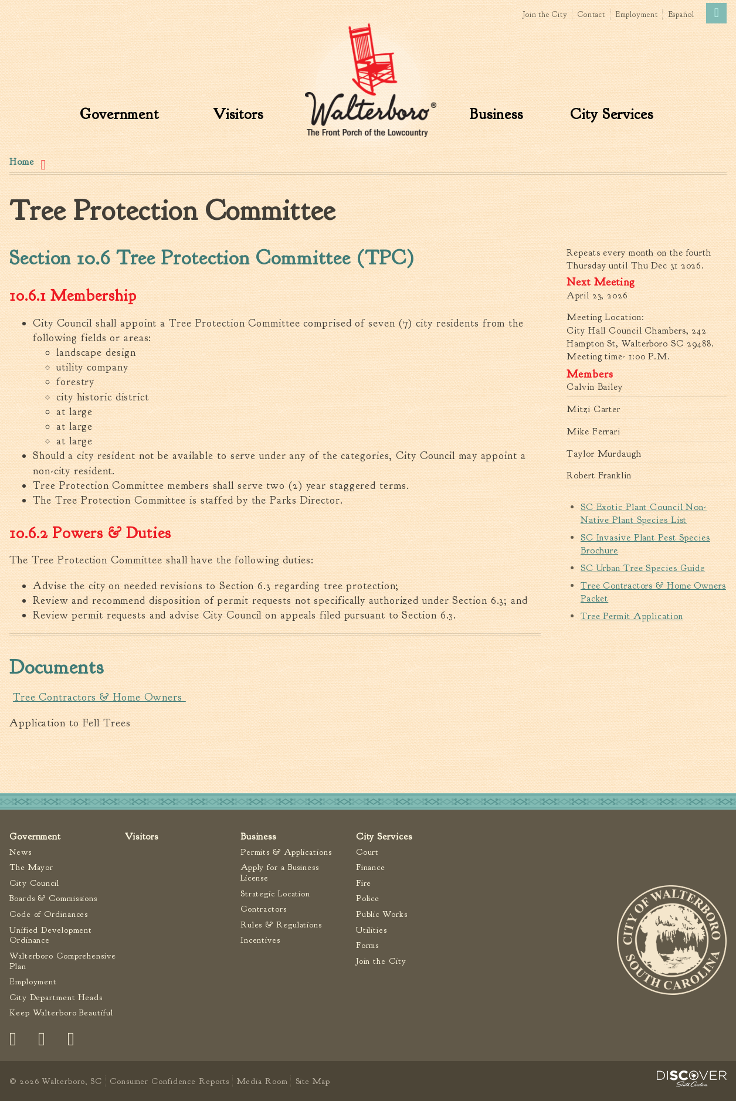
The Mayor (31, 868)
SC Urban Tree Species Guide (643, 568)
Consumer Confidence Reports (169, 1081)
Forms (367, 946)
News (20, 852)
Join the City (545, 14)
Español (681, 14)
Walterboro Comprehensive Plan (62, 961)
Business (496, 114)
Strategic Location (275, 893)
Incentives (260, 940)
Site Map (313, 1081)
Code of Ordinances (48, 914)
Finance (370, 868)
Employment (637, 14)
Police (367, 899)
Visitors (238, 114)
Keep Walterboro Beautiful (61, 1013)
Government (119, 114)
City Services (611, 114)
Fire (364, 883)
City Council (34, 883)
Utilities (371, 930)
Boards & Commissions (53, 899)
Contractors (263, 909)
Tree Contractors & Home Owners (99, 697)
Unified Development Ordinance (50, 935)
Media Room (262, 1081)
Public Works (382, 914)
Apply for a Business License (279, 873)
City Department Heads (56, 997)
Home (21, 162)
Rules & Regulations (281, 924)
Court (367, 852)
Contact (591, 14)
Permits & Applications (286, 852)
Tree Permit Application (632, 616)
